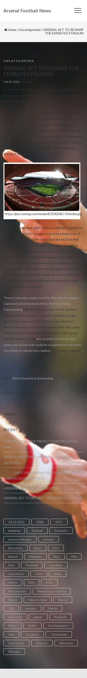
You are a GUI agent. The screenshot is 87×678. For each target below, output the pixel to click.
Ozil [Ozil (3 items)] (11, 608)
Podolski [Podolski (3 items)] (60, 617)
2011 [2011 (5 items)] (59, 522)
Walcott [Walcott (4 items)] (42, 643)
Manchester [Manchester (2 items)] (17, 591)
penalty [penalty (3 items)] (31, 608)
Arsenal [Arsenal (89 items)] (37, 530)
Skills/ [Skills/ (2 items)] (32, 626)
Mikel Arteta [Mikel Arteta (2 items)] (38, 600)
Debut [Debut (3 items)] (13, 556)
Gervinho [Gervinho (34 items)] (56, 565)
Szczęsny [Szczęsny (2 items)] (32, 634)
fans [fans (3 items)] (57, 556)
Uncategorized (29, 30)
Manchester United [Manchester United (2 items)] (52, 591)
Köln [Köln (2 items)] (49, 582)
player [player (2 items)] (38, 617)
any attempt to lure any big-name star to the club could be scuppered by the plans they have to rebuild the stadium (42, 344)
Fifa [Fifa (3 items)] (74, 556)
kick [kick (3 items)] (31, 582)
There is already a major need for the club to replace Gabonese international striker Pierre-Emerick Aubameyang (40, 303)
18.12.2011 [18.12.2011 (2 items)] (16, 522)
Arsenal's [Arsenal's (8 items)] (61, 530)
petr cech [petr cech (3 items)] (15, 617)
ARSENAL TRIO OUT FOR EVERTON (30, 488)
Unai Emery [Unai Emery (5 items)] (16, 643)
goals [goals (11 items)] (57, 574)
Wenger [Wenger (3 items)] (14, 652)
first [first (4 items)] (11, 565)
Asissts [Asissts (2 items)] (48, 539)
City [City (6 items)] (56, 548)
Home (12, 30)
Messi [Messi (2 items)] (12, 600)
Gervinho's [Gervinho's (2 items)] (16, 574)
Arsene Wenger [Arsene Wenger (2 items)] (20, 539)
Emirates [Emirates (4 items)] (35, 556)
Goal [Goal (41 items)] (38, 574)
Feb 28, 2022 (11, 81)
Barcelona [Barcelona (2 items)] (15, 548)
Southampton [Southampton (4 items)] (58, 626)
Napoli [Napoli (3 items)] (62, 600)
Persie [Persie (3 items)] (52, 608)
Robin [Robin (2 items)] (12, 626)
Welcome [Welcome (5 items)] (66, 643)
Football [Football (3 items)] (32, 565)
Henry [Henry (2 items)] (12, 582)
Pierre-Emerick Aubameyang (32, 378)
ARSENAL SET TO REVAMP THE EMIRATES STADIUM (43, 498)
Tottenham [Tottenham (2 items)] (59, 634)
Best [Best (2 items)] (37, 548)
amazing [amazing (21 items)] (14, 530)
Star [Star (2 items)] (11, 634)
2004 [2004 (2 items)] (40, 522)
